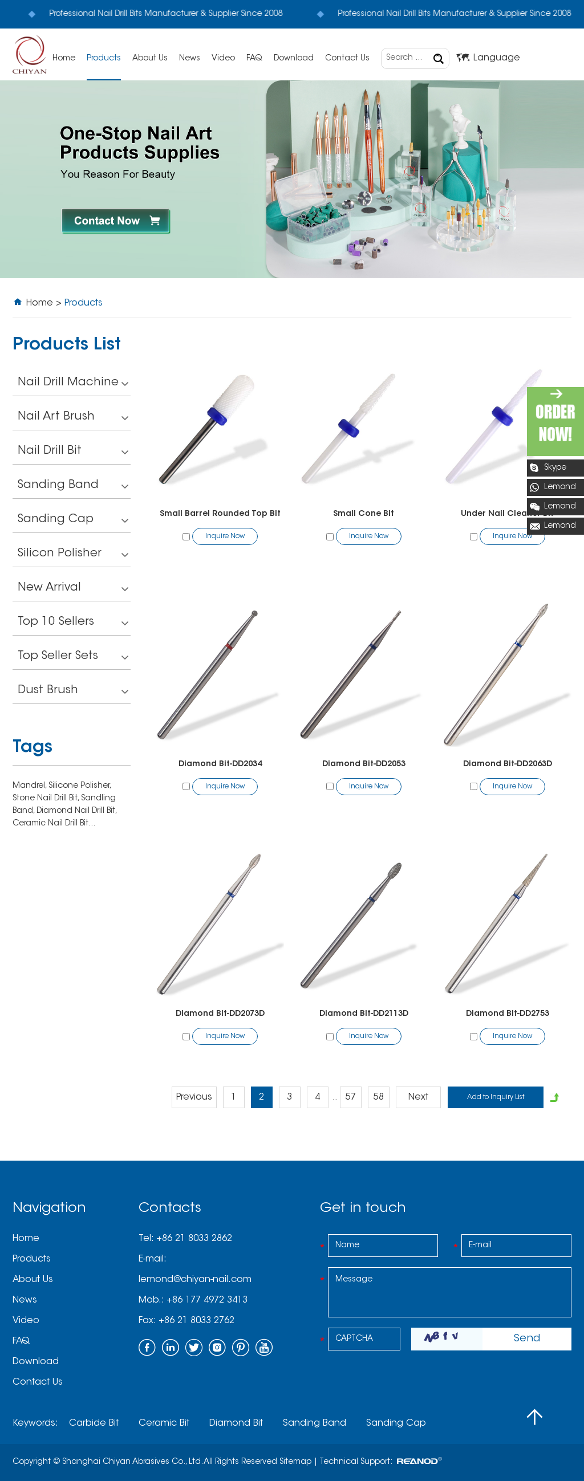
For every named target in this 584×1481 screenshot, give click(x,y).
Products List (67, 346)
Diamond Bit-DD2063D (507, 764)
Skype (555, 468)
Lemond (560, 487)
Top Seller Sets (73, 657)
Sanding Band (73, 486)
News (189, 59)
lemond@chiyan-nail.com (195, 1279)
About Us (150, 59)
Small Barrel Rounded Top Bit (220, 514)
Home (63, 59)
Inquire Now (225, 536)
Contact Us (347, 59)
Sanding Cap (73, 521)
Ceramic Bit (164, 1423)
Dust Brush (73, 692)
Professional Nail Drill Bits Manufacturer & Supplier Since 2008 (153, 14)
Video (223, 59)
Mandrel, (30, 786)
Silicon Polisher (73, 555)
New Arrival (73, 589)
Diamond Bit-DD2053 (363, 764)
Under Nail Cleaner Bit (507, 514)
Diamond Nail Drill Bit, (76, 811)
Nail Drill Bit (73, 452)
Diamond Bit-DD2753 (507, 1014)
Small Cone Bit (363, 514)
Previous (194, 1097)
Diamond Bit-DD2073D (220, 1014)
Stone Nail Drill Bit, (47, 799)
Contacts (170, 1208)
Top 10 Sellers (73, 623)
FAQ (254, 59)
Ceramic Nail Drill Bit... (54, 824)
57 (351, 1097)
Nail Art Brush (73, 418)
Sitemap (295, 1462)
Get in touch (363, 1208)
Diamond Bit (236, 1423)
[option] (292, 179)
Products (104, 59)
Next (418, 1097)
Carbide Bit (94, 1423)
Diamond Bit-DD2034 (220, 764)
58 (379, 1097)
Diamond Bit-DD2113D (363, 1014)
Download (294, 59)
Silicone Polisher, (79, 786)
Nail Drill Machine (73, 384)
